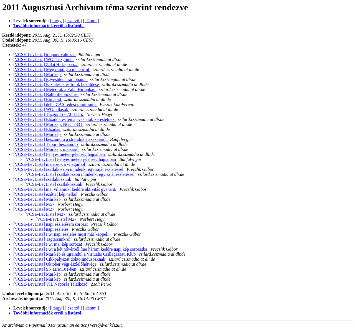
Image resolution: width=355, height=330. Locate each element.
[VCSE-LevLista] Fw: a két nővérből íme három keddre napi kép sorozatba (80, 249)
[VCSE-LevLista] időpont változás (44, 54)
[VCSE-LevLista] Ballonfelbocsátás (46, 94)
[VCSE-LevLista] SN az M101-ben (45, 269)
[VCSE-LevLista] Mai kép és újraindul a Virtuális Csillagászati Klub (75, 254)
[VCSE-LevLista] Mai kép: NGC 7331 (48, 124)
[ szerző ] (73, 20)
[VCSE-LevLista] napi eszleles (41, 229)
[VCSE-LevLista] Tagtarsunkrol (42, 239)
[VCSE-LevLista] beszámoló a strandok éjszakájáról (60, 139)
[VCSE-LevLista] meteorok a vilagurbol (49, 164)
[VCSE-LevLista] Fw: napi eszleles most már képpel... (62, 234)
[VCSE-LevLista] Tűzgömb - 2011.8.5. (48, 114)
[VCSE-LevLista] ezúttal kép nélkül (45, 194)
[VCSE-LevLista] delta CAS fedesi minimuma (55, 104)
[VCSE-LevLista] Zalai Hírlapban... (45, 64)
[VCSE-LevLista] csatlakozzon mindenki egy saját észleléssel (69, 169)
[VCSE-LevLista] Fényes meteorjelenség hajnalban (59, 154)
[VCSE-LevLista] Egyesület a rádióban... (50, 79)
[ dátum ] (91, 20)
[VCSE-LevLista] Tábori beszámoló (46, 144)
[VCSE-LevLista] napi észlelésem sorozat (51, 224)
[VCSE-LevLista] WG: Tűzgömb (43, 59)
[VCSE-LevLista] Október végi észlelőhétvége (55, 264)
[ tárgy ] (57, 20)
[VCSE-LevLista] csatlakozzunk (42, 179)
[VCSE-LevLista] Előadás (37, 129)
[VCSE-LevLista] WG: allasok (41, 109)
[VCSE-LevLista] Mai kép (37, 74)
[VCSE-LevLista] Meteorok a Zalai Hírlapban (55, 89)
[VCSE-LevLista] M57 (34, 204)
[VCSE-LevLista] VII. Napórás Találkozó (51, 284)
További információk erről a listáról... (49, 25)
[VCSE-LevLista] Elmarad (37, 99)
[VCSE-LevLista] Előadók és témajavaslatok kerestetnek (64, 119)
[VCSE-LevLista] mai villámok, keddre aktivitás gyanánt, (65, 189)
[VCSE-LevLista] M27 (34, 209)
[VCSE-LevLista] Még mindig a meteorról (51, 69)
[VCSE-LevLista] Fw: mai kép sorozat (48, 244)
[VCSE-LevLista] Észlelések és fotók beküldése (56, 84)
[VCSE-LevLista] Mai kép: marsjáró (46, 149)
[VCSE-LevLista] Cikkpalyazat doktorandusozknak (59, 259)
